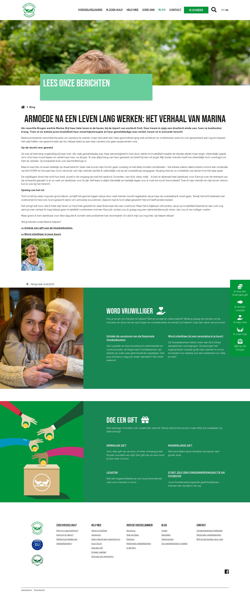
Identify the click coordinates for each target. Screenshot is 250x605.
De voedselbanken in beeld (174, 543)
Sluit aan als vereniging (102, 556)
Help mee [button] (132, 9)
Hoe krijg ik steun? (64, 535)
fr (222, 10)
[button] (214, 10)
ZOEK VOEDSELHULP (66, 525)
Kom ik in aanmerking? (67, 530)
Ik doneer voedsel (240, 306)
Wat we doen (132, 535)
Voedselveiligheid (90, 9)
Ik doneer (196, 9)
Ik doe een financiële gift (240, 290)
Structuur (131, 530)
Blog (161, 9)
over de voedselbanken (139, 525)
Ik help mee (240, 319)
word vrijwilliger (136, 311)
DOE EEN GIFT (122, 420)
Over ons (148, 9)
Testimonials (167, 539)
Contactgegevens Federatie (209, 530)
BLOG (164, 525)
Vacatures (96, 535)
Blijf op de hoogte (240, 345)
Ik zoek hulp (114, 9)
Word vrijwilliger (99, 530)
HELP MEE (96, 525)
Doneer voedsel (98, 552)
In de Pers (131, 548)
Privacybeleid (39, 590)
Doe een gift (97, 548)
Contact (175, 9)
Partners (130, 539)
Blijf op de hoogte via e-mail (210, 539)
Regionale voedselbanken (138, 543)
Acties (164, 530)
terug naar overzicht (40, 284)
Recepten (166, 535)
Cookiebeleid (26, 590)
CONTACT (201, 525)
